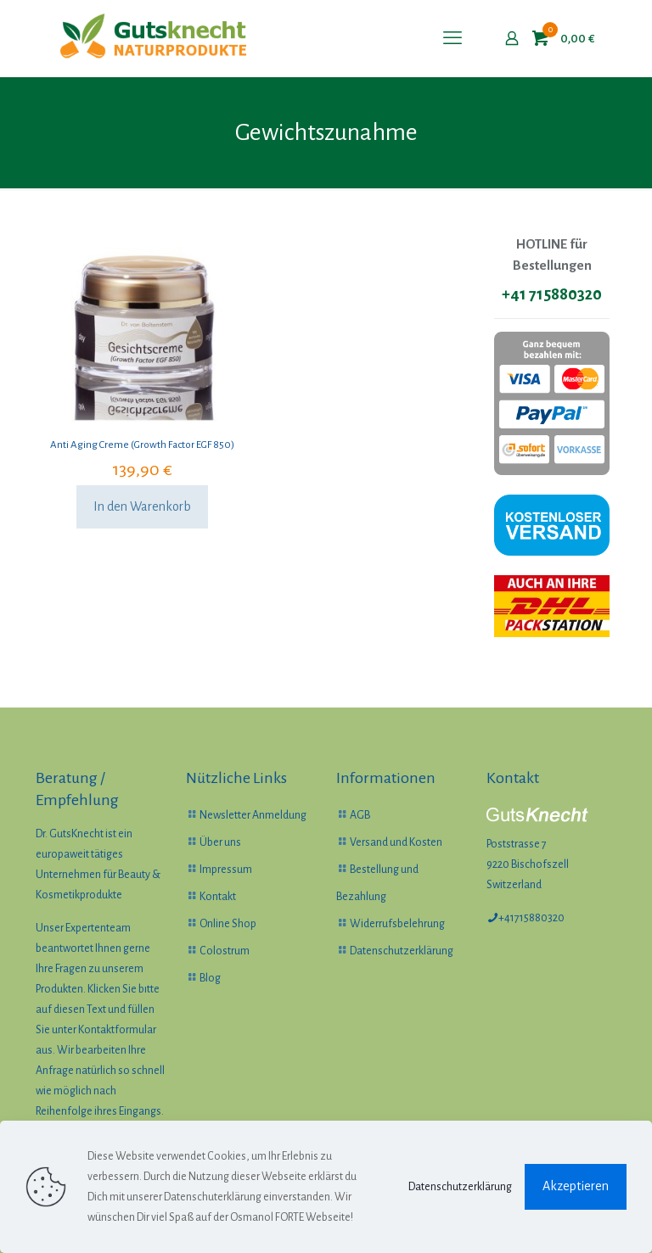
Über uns (220, 842)
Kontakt (218, 897)
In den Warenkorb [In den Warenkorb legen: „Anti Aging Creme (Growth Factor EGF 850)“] (142, 506)
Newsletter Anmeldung (253, 815)
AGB (360, 815)
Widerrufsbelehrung (397, 924)
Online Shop (228, 924)
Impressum (226, 869)
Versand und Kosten (396, 842)
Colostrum (225, 951)
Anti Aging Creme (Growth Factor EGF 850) (142, 444)
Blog (210, 978)
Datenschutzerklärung (401, 951)
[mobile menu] (452, 38)
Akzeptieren (575, 1186)
